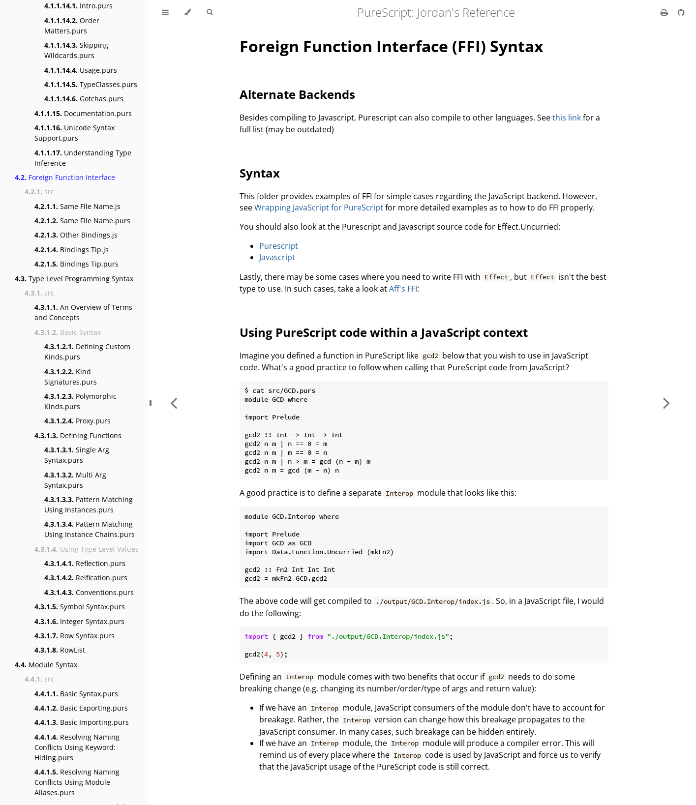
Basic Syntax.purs (76, 693)
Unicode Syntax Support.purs (74, 133)
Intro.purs (78, 5)
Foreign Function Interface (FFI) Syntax (392, 46)
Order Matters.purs (71, 25)
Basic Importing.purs (81, 722)
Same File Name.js (77, 206)
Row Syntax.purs (74, 635)
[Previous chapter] (173, 402)
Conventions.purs (89, 592)
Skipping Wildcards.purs (76, 50)
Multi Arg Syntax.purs (75, 480)
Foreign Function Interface (65, 177)
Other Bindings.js (76, 234)
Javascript (277, 257)
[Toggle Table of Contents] (165, 12)
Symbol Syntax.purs (79, 606)
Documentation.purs (83, 113)
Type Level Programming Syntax (74, 278)
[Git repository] (681, 12)
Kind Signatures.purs (70, 377)
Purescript (278, 245)
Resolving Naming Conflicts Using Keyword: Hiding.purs (77, 747)
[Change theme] (188, 12)
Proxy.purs (77, 420)
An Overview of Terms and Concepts (83, 312)
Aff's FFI (403, 288)
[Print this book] (665, 12)
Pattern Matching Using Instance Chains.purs (89, 529)
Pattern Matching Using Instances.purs (88, 504)
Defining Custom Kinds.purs (87, 351)
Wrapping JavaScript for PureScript (318, 207)
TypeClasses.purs (90, 84)
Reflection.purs (84, 563)
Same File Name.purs (82, 220)
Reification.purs (85, 577)
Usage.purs (80, 70)
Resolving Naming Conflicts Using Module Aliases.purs (77, 782)
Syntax (260, 173)
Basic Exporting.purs (81, 708)
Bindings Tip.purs (76, 263)
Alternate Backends (297, 94)
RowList (59, 650)
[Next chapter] (666, 402)
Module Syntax (46, 664)
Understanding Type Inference (82, 158)
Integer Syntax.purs (79, 621)
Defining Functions (77, 435)
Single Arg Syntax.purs (76, 455)
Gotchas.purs (83, 98)
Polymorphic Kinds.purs (80, 401)
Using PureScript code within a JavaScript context (384, 332)
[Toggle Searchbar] (209, 12)
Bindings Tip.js (71, 249)
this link (566, 117)
